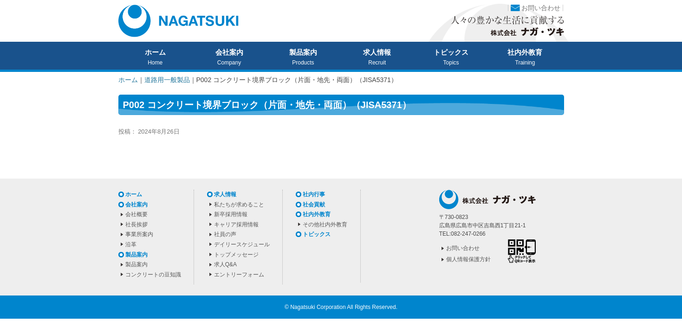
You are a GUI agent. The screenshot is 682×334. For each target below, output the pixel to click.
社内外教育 (524, 52)
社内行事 (314, 194)
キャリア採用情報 (236, 224)
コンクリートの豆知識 (153, 274)
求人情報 (377, 52)
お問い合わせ (540, 8)
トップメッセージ (236, 254)
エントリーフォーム (239, 274)
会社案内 (229, 52)
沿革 (130, 244)
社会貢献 (314, 204)
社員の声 (225, 234)
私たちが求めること (239, 204)
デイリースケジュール (242, 244)
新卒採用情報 (230, 214)
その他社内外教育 (325, 224)
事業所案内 (139, 234)
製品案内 (303, 52)
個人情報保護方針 (468, 259)
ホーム (155, 52)
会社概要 (136, 214)
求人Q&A (225, 264)
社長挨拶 (136, 224)
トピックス (451, 52)
